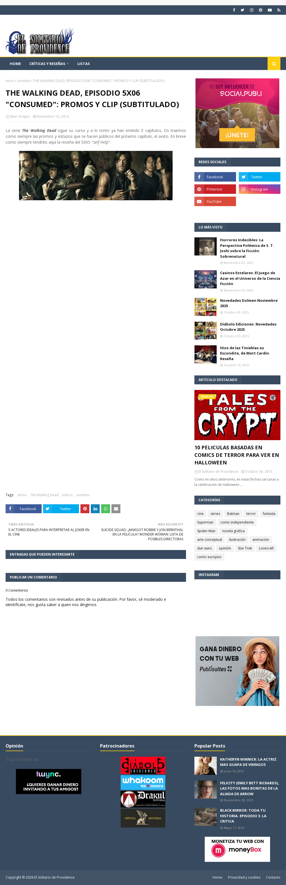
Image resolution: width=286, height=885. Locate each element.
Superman (205, 522)
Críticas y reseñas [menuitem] (47, 63)
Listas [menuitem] (83, 63)
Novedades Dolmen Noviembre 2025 (249, 303)
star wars (204, 548)
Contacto (273, 877)
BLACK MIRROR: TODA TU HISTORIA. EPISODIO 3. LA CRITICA (243, 816)
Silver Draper (19, 116)
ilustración (237, 539)
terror (251, 513)
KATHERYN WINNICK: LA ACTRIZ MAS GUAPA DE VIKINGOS (248, 762)
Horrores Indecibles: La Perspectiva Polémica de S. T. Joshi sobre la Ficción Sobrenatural (247, 248)
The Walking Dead (44, 495)
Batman (233, 513)
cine (200, 513)
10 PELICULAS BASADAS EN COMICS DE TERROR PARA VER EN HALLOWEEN (236, 455)
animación (260, 539)
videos (67, 495)
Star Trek (245, 548)
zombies (23, 80)
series (22, 495)
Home (217, 877)
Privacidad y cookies (244, 877)
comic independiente (237, 522)
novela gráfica (233, 531)
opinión (225, 548)
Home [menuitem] (15, 63)
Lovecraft (266, 548)
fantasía (269, 513)
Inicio (10, 80)
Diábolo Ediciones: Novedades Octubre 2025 (248, 327)
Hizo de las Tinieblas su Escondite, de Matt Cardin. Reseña (245, 353)
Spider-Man (206, 531)
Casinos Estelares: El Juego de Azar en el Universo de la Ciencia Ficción (250, 278)
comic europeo (209, 556)
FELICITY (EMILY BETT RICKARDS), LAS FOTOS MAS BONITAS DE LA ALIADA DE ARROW (249, 788)
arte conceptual (209, 539)
